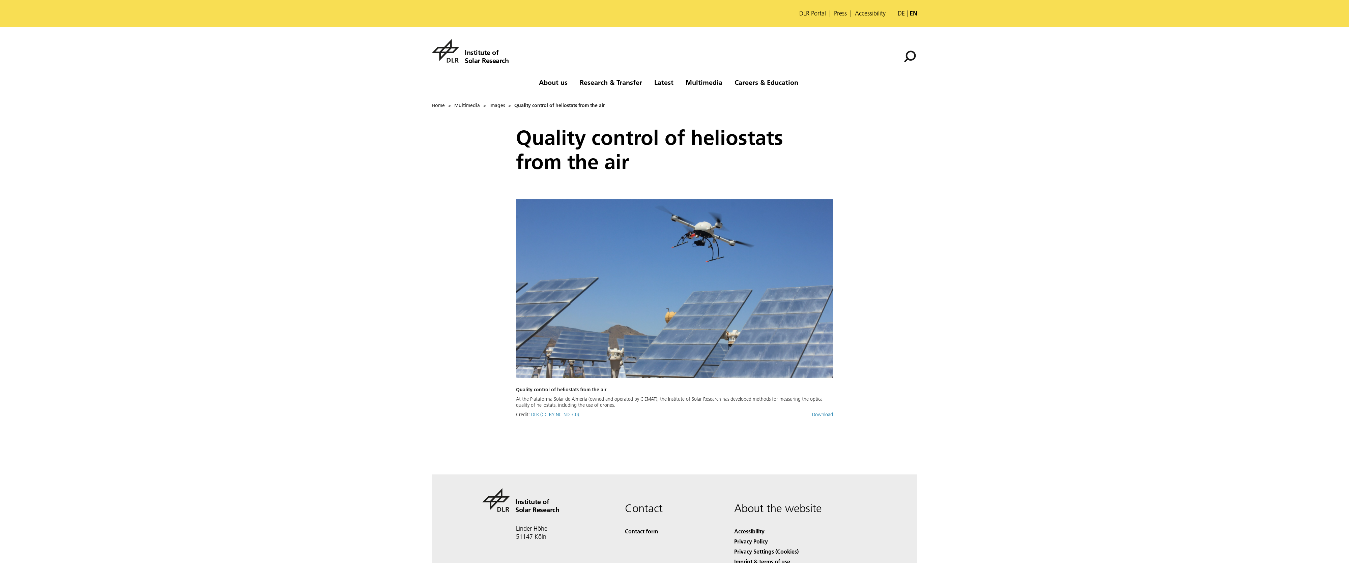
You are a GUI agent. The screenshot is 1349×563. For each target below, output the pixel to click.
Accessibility (870, 13)
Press (840, 13)
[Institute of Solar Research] (470, 51)
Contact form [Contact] (641, 531)
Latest (663, 82)
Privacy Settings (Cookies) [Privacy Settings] (766, 551)
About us (553, 82)
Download (822, 414)
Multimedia (704, 82)
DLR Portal (812, 13)
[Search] (910, 57)
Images (497, 105)
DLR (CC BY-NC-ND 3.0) (555, 414)
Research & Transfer (611, 82)
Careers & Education (766, 82)
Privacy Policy (751, 541)
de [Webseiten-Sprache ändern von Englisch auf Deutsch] (901, 13)
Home (438, 105)
